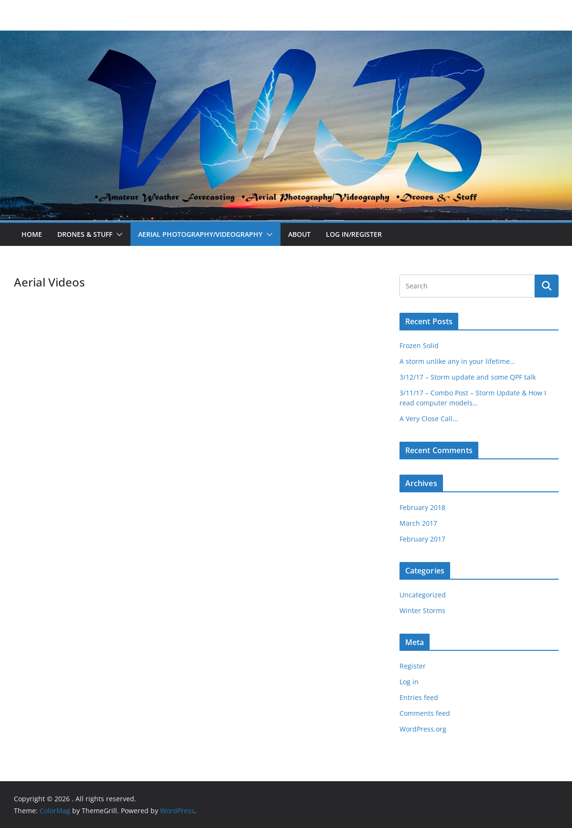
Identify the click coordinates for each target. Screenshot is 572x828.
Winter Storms (422, 610)
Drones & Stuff (84, 234)
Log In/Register (354, 234)
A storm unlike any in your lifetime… (457, 361)
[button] (117, 234)
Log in (409, 681)
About (299, 234)
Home (32, 234)
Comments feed (424, 713)
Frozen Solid (419, 345)
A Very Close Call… (428, 418)
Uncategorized (422, 594)
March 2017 (418, 523)
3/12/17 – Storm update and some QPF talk (467, 377)
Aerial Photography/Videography (200, 234)
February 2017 (422, 538)
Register (412, 665)
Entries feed (418, 697)
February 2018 (422, 507)
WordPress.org (422, 728)
